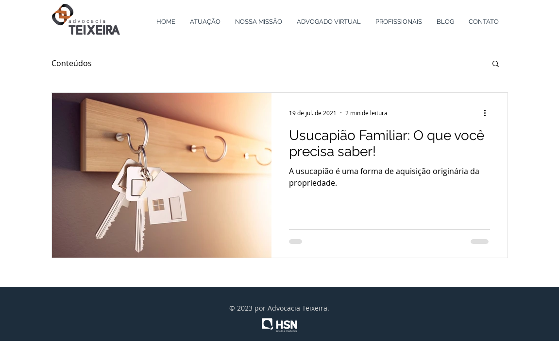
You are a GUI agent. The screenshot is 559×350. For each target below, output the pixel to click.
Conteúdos (71, 63)
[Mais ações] (488, 113)
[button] (495, 64)
